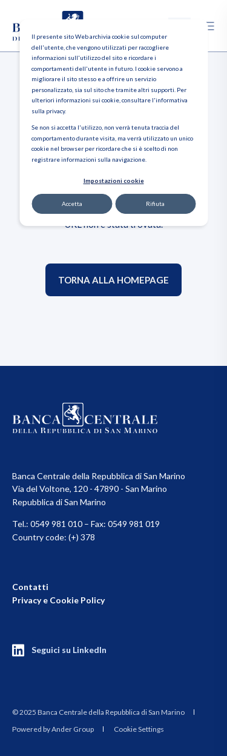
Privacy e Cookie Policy (58, 600)
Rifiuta (155, 203)
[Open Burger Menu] (209, 26)
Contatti (30, 587)
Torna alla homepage (113, 279)
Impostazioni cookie (114, 180)
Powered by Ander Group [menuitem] (53, 729)
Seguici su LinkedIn (69, 650)
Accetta (72, 203)
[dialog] (113, 122)
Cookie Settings (139, 729)
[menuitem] (98, 711)
